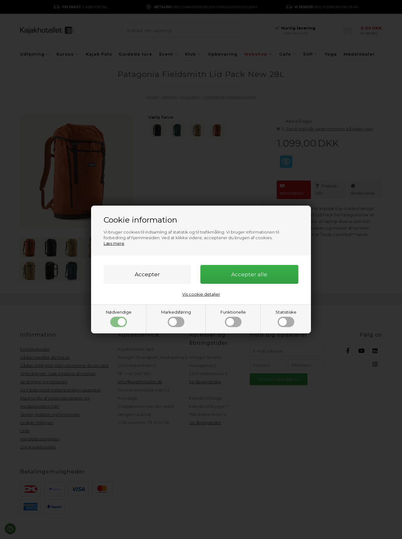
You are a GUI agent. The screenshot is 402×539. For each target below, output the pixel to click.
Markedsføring (176, 318)
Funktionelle (233, 318)
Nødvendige (119, 318)
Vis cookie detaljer (201, 294)
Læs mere (114, 243)
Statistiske (285, 318)
